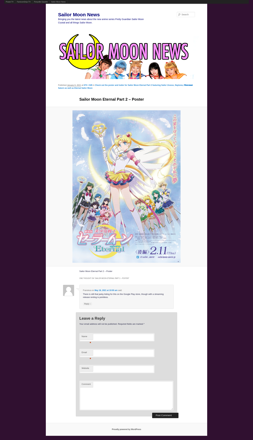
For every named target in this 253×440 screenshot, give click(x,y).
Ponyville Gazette (41, 2)
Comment (86, 384)
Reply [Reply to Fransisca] (87, 303)
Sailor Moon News (58, 2)
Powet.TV (10, 2)
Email (86, 353)
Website (85, 368)
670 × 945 (88, 85)
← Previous (187, 85)
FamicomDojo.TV (24, 2)
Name (86, 337)
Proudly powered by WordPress (126, 429)
